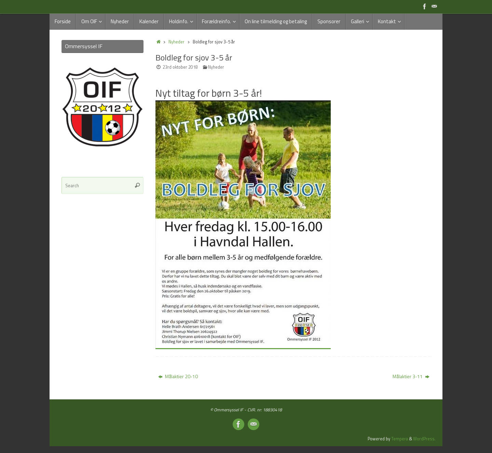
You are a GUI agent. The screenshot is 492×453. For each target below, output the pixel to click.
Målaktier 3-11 (411, 376)
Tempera (399, 439)
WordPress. (424, 439)
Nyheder (176, 42)
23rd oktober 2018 (180, 67)
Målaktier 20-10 (178, 376)
